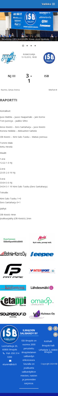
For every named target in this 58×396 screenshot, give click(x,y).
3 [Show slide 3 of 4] (31, 46)
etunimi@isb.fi (10, 364)
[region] (29, 31)
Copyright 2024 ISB (49, 364)
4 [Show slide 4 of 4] (35, 46)
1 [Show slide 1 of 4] (23, 46)
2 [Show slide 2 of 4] (27, 46)
